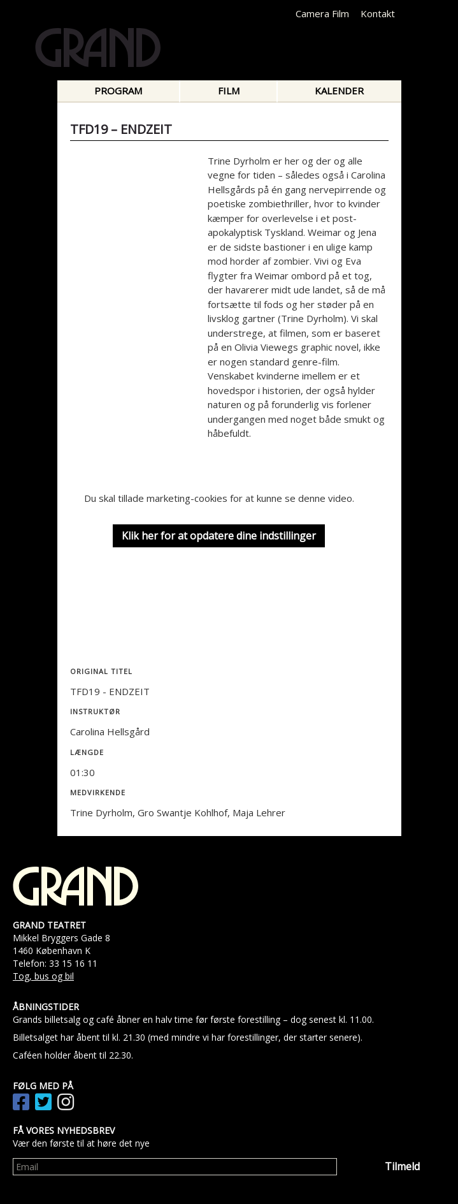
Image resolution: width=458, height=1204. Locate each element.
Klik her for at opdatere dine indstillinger (219, 536)
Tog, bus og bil (43, 976)
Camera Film (322, 13)
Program (118, 90)
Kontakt (378, 13)
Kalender (339, 90)
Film (229, 90)
